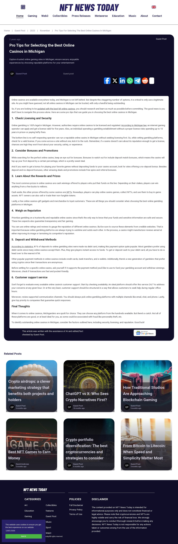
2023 (32, 30)
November (45, 30)
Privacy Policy (75, 509)
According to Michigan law (133, 125)
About (144, 15)
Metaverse (101, 15)
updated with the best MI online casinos (56, 108)
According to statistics (22, 246)
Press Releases (81, 15)
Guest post (68, 73)
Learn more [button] (10, 530)
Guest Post (20, 30)
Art (26, 505)
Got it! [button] (23, 536)
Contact (157, 15)
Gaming (32, 15)
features (50, 510)
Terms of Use (75, 514)
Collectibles (60, 15)
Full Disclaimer (76, 505)
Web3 (44, 15)
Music (132, 15)
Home (19, 15)
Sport (48, 527)
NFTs (69, 192)
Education (118, 15)
